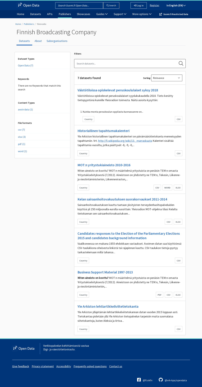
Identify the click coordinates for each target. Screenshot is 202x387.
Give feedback (20, 366)
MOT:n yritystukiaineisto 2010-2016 (104, 165)
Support (120, 14)
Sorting (146, 78)
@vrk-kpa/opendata (173, 380)
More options (142, 14)
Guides (102, 14)
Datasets (35, 14)
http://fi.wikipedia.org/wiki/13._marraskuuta (125, 141)
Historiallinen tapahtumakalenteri (103, 130)
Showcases (83, 14)
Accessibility (63, 366)
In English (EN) (176, 5)
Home (20, 14)
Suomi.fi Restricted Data (175, 14)
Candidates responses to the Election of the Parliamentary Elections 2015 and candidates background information (129, 235)
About (38, 41)
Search (111, 5)
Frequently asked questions (90, 366)
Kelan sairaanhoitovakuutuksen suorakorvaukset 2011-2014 (122, 199)
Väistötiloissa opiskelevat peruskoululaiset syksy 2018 (118, 90)
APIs (50, 14)
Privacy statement (43, 366)
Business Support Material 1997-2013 (105, 272)
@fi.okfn (144, 380)
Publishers (65, 14)
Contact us (115, 366)
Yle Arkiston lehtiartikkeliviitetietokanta (108, 306)
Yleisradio (41, 24)
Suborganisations (57, 41)
